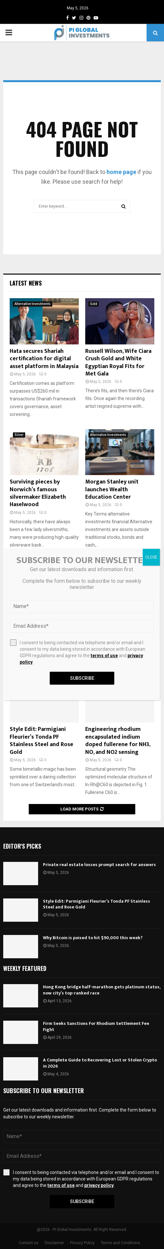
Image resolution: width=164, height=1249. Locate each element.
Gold (93, 304)
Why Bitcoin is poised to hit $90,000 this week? (93, 937)
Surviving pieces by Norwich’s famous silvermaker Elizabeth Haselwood (38, 493)
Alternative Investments (33, 304)
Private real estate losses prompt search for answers (99, 864)
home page (121, 171)
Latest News (26, 283)
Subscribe (82, 1201)
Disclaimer (54, 1243)
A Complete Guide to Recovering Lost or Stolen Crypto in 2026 (100, 1063)
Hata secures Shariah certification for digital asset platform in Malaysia (44, 358)
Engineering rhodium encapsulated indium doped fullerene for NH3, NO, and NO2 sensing (117, 740)
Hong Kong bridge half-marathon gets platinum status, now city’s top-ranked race (101, 989)
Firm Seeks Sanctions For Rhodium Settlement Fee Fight (96, 1026)
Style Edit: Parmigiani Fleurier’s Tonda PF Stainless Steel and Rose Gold (41, 740)
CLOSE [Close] (151, 557)
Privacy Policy (82, 1243)
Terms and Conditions (120, 1243)
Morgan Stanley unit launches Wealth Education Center (111, 489)
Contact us (28, 1243)
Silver (19, 435)
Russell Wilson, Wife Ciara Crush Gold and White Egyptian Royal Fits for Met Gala (118, 362)
